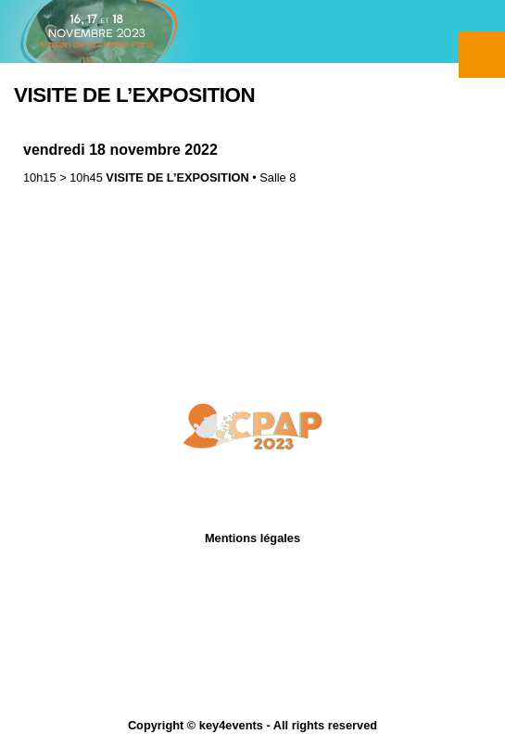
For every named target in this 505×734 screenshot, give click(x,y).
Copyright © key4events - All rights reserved (252, 725)
